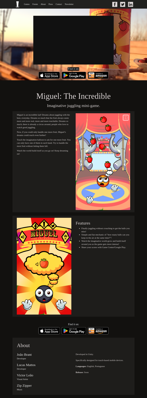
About (43, 4)
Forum (35, 4)
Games (27, 4)
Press (51, 4)
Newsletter (69, 4)
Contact (59, 4)
